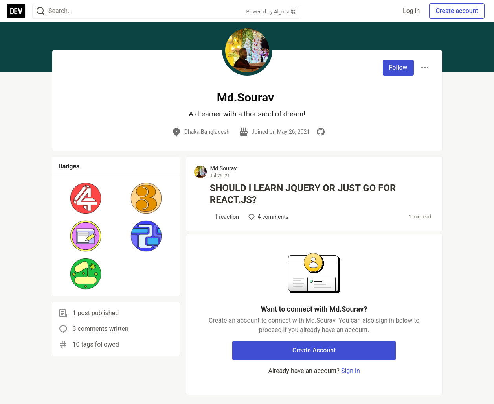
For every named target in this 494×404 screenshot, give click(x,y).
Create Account (314, 350)
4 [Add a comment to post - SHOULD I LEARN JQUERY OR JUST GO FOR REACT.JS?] (267, 216)
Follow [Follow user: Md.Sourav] (398, 67)
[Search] (40, 11)
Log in (411, 11)
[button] (86, 198)
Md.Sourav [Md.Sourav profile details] (223, 168)
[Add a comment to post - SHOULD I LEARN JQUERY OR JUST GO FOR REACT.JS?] (225, 216)
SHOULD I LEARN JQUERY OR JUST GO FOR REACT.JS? (303, 194)
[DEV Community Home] (16, 11)
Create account (456, 11)
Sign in (350, 370)
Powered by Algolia (271, 12)
